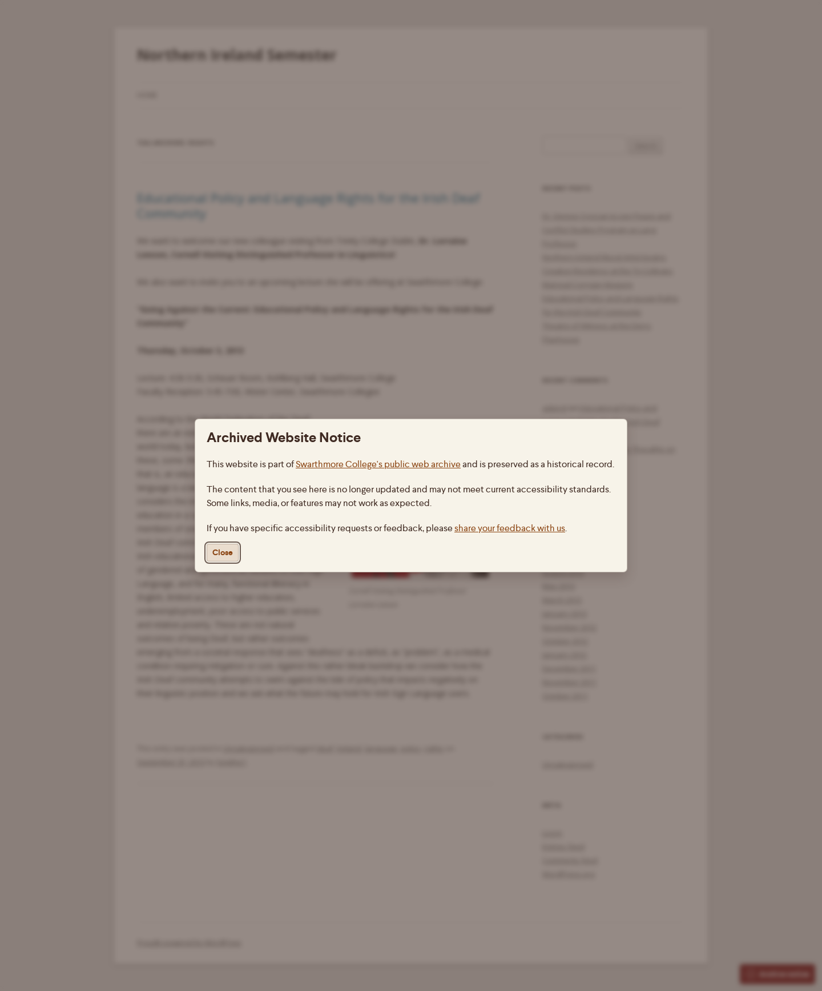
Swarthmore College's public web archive (378, 464)
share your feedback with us (509, 528)
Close (222, 552)
